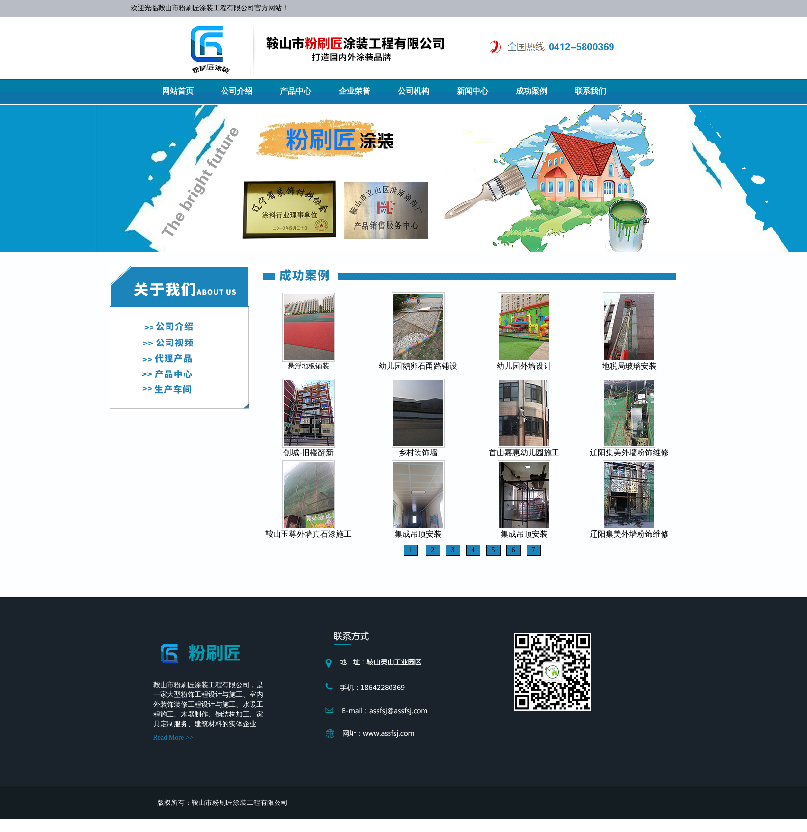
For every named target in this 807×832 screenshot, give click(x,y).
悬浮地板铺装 (308, 366)
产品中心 (295, 91)
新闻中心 (472, 91)
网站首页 (178, 91)
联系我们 (590, 91)
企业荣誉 (354, 91)
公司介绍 (236, 91)
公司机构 (413, 91)
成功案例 (531, 91)
